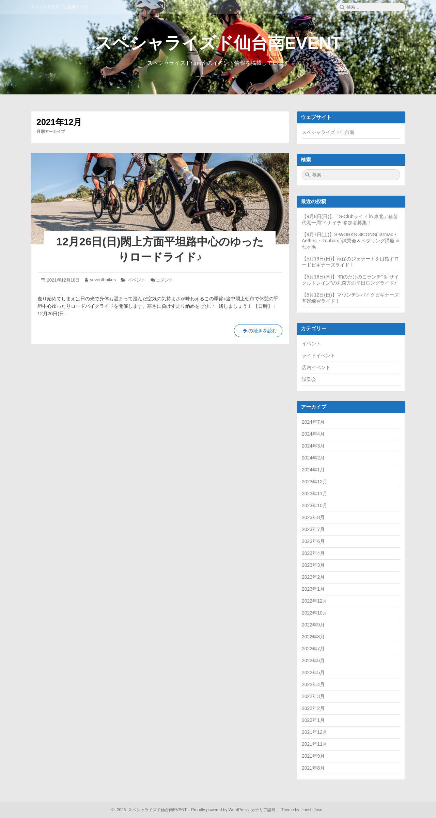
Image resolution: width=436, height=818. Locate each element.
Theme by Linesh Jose (302, 809)
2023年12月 (314, 481)
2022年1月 (313, 720)
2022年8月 (313, 636)
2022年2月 (313, 708)
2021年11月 (314, 744)
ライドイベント (318, 355)
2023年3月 (313, 565)
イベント (136, 280)
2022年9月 (313, 624)
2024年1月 (313, 469)
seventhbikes (103, 279)
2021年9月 (313, 756)
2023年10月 (314, 505)
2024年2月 (313, 457)
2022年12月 (314, 601)
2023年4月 (313, 553)
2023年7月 (313, 529)
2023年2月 (313, 577)
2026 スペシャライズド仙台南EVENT (150, 809)
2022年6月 (313, 660)
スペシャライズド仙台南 (328, 132)
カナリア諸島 (264, 809)
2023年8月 (313, 517)
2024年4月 (313, 434)
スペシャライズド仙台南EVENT (218, 42)
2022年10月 (314, 613)
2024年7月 (313, 422)
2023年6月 (313, 541)
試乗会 (309, 379)
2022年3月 (313, 696)
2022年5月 (313, 672)
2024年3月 (313, 446)
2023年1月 (313, 589)
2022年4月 (313, 684)
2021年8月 (313, 768)
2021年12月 (314, 732)
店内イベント (316, 367)
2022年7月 (313, 648)
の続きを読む (258, 332)
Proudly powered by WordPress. (220, 809)
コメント (164, 280)
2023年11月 (314, 493)
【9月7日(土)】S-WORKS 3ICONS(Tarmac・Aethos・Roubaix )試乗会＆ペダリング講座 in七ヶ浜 (350, 240)
